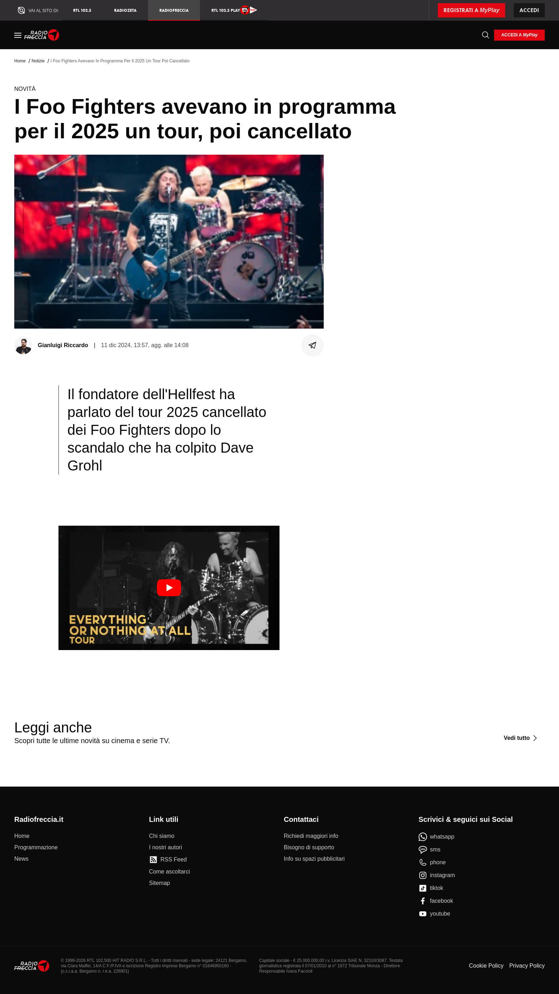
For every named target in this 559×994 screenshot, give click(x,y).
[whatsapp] (437, 837)
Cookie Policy (486, 966)
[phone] (432, 862)
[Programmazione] (36, 847)
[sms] (429, 849)
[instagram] (437, 875)
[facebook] (436, 901)
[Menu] (17, 35)
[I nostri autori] (165, 847)
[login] (519, 35)
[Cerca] (485, 35)
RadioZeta (125, 10)
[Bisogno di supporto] (309, 847)
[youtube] (434, 914)
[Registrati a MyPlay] (471, 10)
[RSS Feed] (168, 859)
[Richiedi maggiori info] (311, 836)
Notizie (38, 60)
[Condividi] (313, 345)
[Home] (42, 35)
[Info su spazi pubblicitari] (314, 858)
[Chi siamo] (161, 836)
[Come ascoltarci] (169, 871)
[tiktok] (431, 888)
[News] (21, 858)
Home (20, 60)
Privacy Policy (527, 966)
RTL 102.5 (82, 10)
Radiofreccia (174, 10)
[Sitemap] (159, 883)
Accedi (529, 10)
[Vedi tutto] (521, 738)
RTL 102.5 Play (234, 10)
